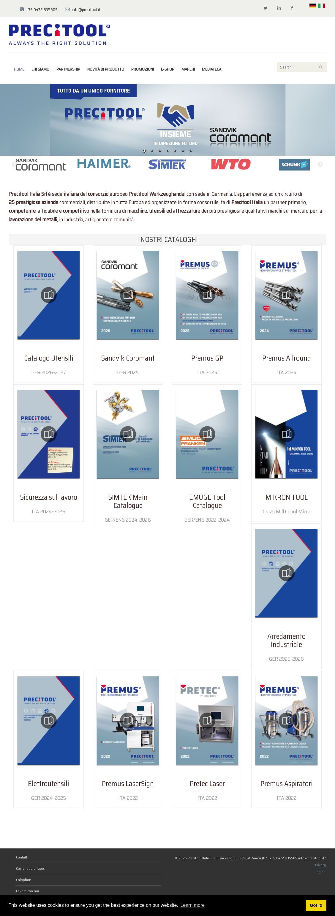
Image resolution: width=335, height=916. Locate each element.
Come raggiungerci (30, 868)
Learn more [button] (192, 905)
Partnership (68, 69)
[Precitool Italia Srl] (59, 34)
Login (319, 871)
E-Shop (167, 69)
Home (19, 69)
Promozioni (142, 69)
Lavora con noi (27, 891)
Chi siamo (40, 69)
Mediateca (211, 69)
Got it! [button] (316, 905)
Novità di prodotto (105, 69)
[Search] (302, 67)
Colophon (23, 879)
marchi (188, 69)
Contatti (22, 857)
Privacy (320, 865)
